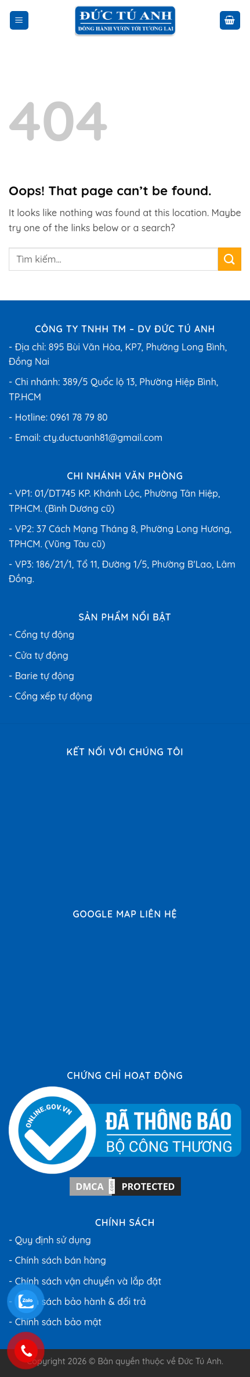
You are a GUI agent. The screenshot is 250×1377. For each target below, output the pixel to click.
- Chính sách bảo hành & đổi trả (77, 1301)
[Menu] (19, 20)
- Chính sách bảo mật (55, 1322)
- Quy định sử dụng (50, 1240)
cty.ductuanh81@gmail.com (103, 437)
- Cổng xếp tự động (50, 696)
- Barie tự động (41, 676)
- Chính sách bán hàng (57, 1260)
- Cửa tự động (38, 655)
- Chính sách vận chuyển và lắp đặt (85, 1281)
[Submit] (229, 259)
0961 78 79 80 (79, 417)
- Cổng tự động (41, 634)
